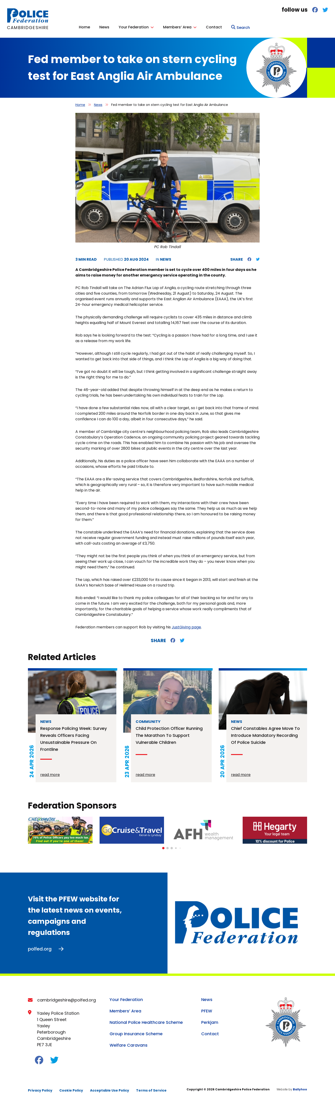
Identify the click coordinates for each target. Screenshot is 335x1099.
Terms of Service (151, 1089)
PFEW (206, 1010)
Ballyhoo (300, 1088)
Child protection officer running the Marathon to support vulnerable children (169, 734)
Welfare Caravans (128, 1044)
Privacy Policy (40, 1089)
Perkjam (209, 1021)
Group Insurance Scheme (136, 1032)
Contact (292, 26)
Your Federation (212, 26)
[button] (163, 847)
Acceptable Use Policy (109, 1089)
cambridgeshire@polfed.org (66, 999)
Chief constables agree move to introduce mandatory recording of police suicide (265, 734)
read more (50, 773)
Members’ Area (255, 26)
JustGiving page (186, 626)
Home (162, 26)
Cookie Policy (71, 1089)
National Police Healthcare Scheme (146, 1021)
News (183, 26)
